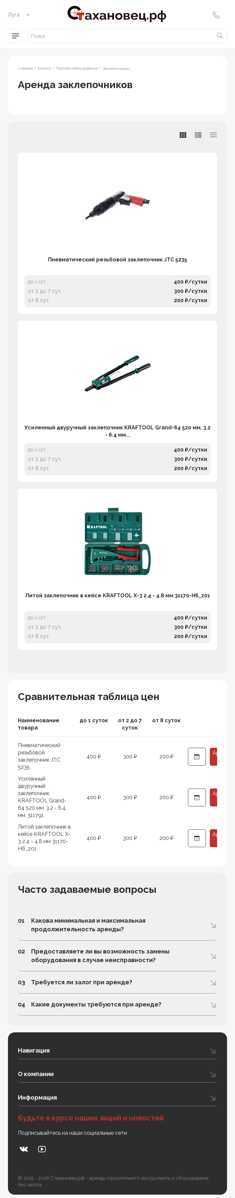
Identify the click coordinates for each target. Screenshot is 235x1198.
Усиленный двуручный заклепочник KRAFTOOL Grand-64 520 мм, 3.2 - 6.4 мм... (117, 431)
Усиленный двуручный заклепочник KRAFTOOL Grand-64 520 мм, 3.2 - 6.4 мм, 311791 (42, 797)
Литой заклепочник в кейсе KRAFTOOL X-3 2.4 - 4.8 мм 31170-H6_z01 (117, 595)
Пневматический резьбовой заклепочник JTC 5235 (117, 259)
